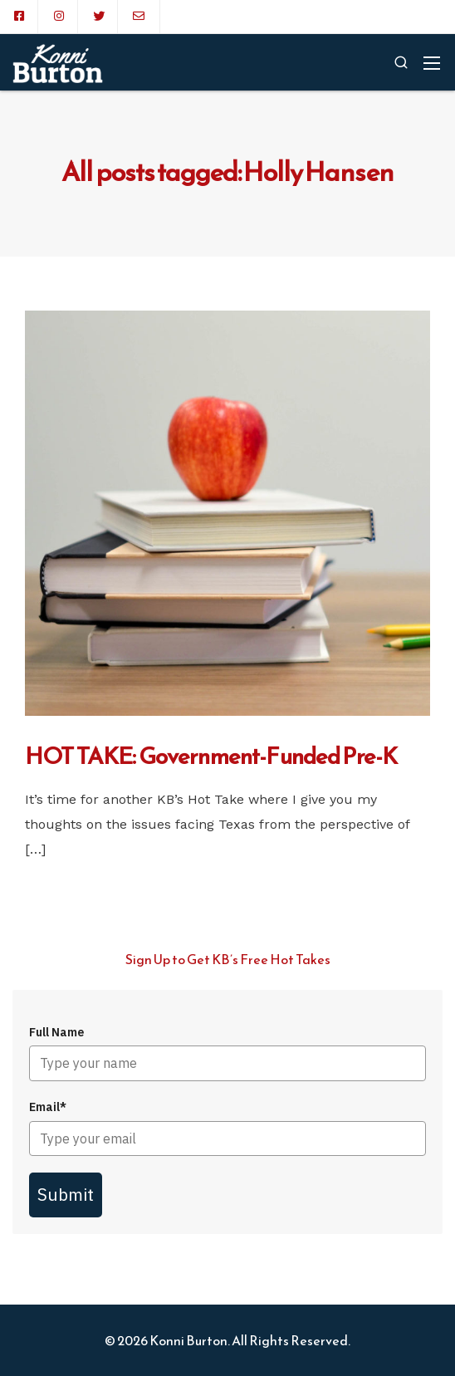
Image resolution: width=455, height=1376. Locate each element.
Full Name (56, 1032)
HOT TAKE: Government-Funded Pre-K (211, 755)
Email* (47, 1106)
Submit (65, 1194)
